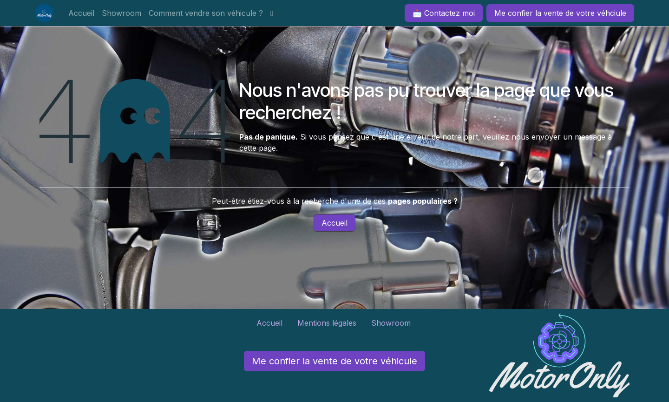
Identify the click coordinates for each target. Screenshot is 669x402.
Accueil (334, 223)
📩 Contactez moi (444, 13)
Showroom (392, 323)
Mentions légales (326, 323)
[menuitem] (81, 13)
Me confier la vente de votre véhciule (560, 13)
